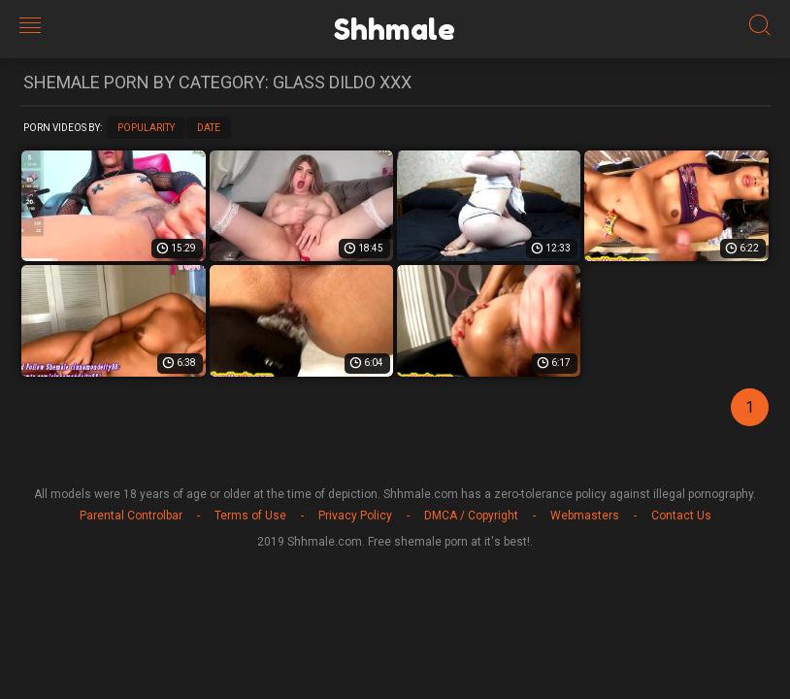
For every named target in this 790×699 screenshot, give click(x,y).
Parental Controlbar (131, 515)
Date (208, 127)
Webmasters (584, 515)
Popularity (146, 127)
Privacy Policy (355, 515)
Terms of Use (250, 515)
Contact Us (681, 515)
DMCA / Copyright (471, 515)
